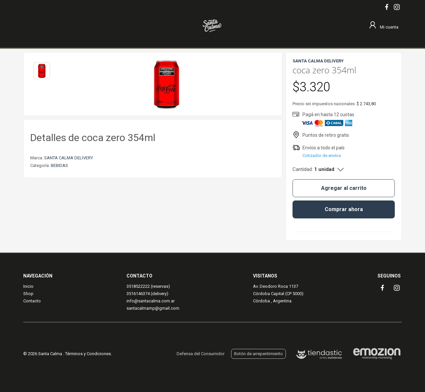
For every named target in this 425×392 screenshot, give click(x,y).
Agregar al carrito (344, 188)
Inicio (28, 286)
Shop (28, 293)
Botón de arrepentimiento (258, 353)
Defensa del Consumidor (200, 353)
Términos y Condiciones (88, 353)
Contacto (32, 300)
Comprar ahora (344, 209)
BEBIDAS (59, 165)
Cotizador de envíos (321, 155)
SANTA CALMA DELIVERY (68, 157)
